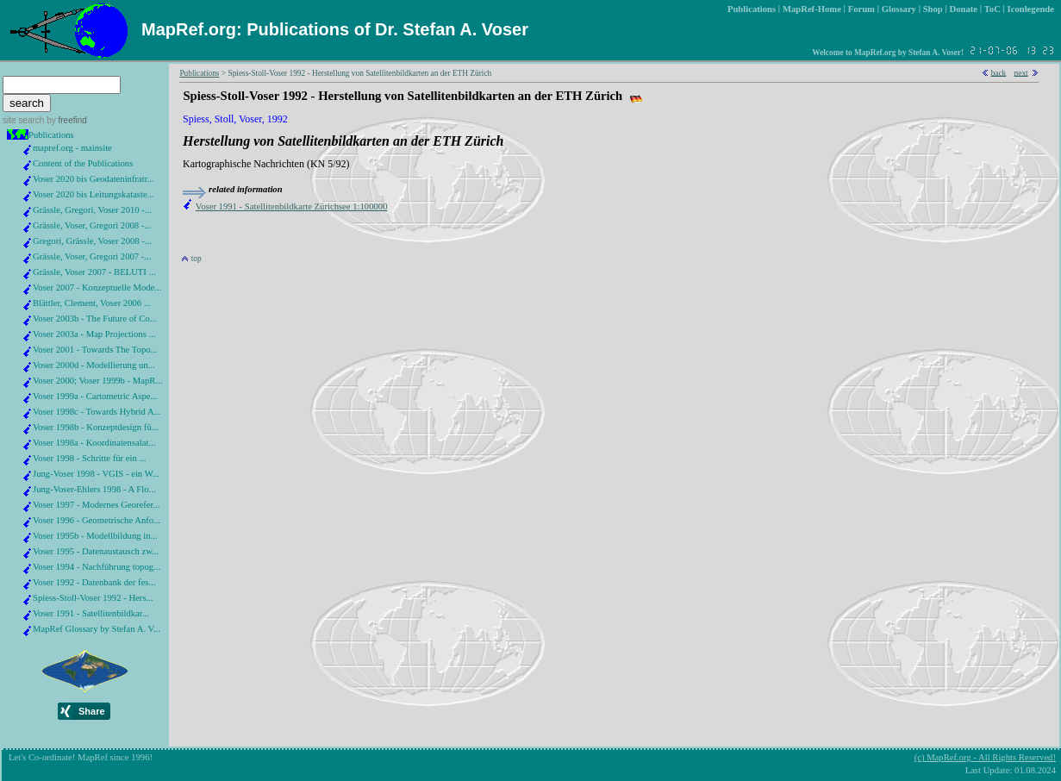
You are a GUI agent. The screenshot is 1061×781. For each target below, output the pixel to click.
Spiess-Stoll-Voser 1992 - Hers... (93, 598)
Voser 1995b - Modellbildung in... (95, 535)
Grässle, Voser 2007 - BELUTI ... (94, 272)
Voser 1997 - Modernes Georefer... (96, 504)
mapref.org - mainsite (72, 148)
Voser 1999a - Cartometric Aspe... (95, 396)
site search (23, 120)
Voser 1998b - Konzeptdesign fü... (96, 427)
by (65, 120)
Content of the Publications (83, 163)
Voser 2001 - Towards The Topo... (95, 349)
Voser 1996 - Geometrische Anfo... (96, 520)
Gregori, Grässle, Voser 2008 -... (92, 241)
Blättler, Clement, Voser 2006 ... (92, 303)
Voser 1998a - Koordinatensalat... (94, 442)
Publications (51, 135)
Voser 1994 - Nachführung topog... (96, 567)
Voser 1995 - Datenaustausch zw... (96, 551)
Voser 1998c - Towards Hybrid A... (97, 411)
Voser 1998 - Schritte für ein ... (90, 458)
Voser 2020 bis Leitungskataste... (93, 194)
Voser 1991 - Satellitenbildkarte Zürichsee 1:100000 (292, 206)
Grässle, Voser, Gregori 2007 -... (92, 256)
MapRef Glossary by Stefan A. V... (96, 629)
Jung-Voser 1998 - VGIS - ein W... (96, 473)
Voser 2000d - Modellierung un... (94, 365)
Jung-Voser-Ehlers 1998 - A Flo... (94, 489)
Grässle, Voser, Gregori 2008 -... (92, 225)
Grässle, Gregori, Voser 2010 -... (92, 210)
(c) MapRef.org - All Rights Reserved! (985, 757)
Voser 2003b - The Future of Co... (95, 318)
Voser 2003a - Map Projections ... (94, 334)
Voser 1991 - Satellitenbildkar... (91, 613)
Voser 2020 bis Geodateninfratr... (93, 179)
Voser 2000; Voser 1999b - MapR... (97, 380)
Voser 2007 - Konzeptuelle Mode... (97, 287)
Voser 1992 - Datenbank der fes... (94, 582)
